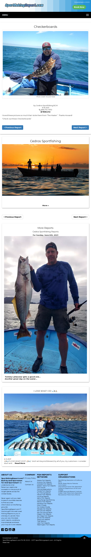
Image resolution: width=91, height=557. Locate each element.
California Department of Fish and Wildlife (69, 489)
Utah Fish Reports (43, 523)
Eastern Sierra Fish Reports (46, 486)
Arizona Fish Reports (44, 482)
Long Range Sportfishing (46, 500)
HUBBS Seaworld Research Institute (70, 491)
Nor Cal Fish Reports (44, 510)
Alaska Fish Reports (44, 480)
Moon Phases (41, 505)
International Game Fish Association (70, 486)
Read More (20, 463)
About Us (28, 481)
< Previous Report (12, 127)
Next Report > (80, 127)
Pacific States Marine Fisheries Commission (68, 484)
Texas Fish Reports (43, 519)
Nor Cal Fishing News (44, 512)
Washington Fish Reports (46, 525)
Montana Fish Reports (44, 503)
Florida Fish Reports (44, 491)
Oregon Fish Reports (44, 514)
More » (45, 205)
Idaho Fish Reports (43, 498)
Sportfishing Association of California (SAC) (70, 481)
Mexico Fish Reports (44, 502)
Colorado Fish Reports (44, 484)
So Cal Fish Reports (43, 518)
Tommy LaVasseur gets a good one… (22, 377)
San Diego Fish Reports (45, 516)
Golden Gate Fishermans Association (70, 493)
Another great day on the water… (21, 379)
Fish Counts (41, 487)
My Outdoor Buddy (43, 507)
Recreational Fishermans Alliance (69, 495)
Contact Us (29, 485)
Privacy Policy (30, 478)
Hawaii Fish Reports (44, 494)
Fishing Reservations (44, 489)
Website (46, 112)
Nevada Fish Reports (44, 509)
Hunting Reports (43, 496)
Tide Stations (41, 521)
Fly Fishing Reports (44, 493)
